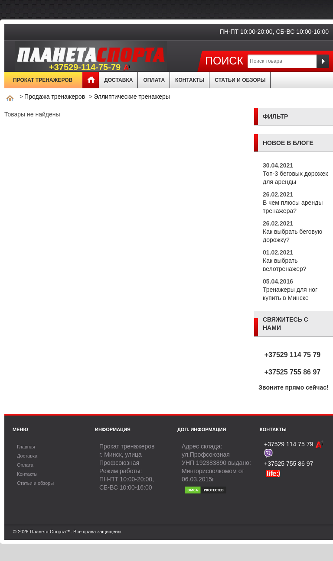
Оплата (154, 80)
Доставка (118, 80)
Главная (90, 80)
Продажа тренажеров (54, 96)
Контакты (189, 80)
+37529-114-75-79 (90, 67)
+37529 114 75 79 (292, 354)
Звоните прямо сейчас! (293, 387)
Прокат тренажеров (42, 80)
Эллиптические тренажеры (132, 96)
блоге (303, 142)
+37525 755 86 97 (292, 372)
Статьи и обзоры (240, 80)
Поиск (224, 60)
